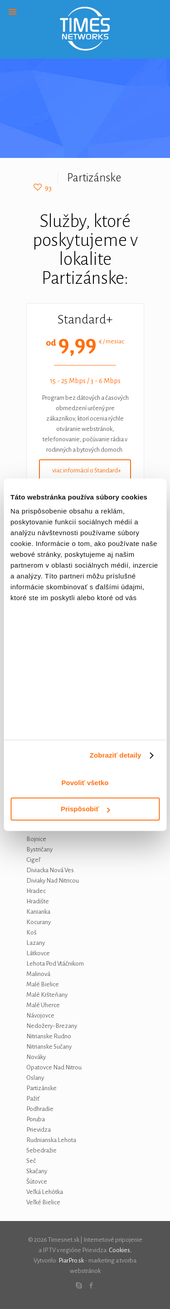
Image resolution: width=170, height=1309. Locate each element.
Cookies (119, 1250)
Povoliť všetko (85, 782)
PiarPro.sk (71, 1260)
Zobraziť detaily (115, 755)
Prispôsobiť (85, 809)
